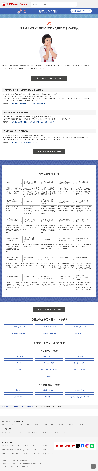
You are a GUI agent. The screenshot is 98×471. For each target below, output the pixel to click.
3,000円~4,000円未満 (79, 327)
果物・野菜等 (36, 446)
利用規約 (4, 464)
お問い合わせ (23, 460)
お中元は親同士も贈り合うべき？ (82, 220)
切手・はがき (5, 446)
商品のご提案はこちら (22, 467)
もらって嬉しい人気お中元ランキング (47, 258)
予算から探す (18, 390)
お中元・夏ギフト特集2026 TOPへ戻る (49, 78)
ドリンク (18, 363)
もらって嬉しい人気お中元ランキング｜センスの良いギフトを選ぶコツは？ (31, 122)
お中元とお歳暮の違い (47, 182)
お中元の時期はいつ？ (64, 258)
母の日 (3, 424)
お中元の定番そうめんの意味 (82, 201)
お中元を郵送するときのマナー (30, 258)
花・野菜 (18, 370)
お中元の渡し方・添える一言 (82, 239)
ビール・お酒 (18, 356)
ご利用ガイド (5, 460)
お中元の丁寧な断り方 (30, 277)
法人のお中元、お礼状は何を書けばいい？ (12, 201)
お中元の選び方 (28, 201)
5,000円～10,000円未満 (49, 333)
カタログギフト (18, 397)
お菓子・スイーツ (49, 356)
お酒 (44, 449)
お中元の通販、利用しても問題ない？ (12, 258)
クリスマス (61, 424)
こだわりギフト (79, 390)
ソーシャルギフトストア (59, 432)
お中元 (28, 424)
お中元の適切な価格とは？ (12, 277)
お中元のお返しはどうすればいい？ (65, 182)
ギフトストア (19, 432)
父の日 (21, 424)
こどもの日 (12, 424)
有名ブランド (49, 397)
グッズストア (45, 432)
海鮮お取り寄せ (16, 446)
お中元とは (9, 182)
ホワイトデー (83, 424)
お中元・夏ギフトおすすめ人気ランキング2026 (23, 142)
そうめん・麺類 (49, 363)
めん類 (3, 454)
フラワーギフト (37, 454)
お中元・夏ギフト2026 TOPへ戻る (49, 151)
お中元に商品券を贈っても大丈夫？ (47, 220)
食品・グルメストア (32, 432)
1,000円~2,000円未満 (18, 327)
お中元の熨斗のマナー (82, 258)
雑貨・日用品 (15, 454)
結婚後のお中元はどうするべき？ (12, 239)
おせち (52, 424)
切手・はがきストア (7, 432)
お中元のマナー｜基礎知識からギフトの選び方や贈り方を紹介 (27, 103)
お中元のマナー (46, 239)
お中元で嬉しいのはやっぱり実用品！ (30, 220)
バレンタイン (72, 424)
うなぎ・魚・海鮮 (79, 363)
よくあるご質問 (14, 460)
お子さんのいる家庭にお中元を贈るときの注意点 (47, 201)
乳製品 (45, 446)
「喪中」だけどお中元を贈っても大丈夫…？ (30, 239)
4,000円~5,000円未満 (18, 333)
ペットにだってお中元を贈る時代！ (65, 239)
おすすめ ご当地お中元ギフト (79, 397)
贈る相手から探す (49, 390)
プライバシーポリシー (9, 467)
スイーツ (25, 454)
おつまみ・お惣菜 (79, 370)
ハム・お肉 (79, 356)
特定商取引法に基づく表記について (32, 464)
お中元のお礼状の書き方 (82, 182)
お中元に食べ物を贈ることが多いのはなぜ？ (12, 220)
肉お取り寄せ (26, 446)
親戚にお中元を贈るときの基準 (65, 201)
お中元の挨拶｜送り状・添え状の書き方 (47, 277)
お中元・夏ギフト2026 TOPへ (81, 11)
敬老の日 (37, 424)
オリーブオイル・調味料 (49, 370)
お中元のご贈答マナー (65, 220)
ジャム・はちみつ (16, 449)
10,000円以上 (79, 333)
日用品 (49, 376)
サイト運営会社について (14, 464)
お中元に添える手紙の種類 (65, 277)
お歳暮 (45, 424)
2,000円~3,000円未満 (49, 327)
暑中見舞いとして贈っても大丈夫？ (30, 182)
